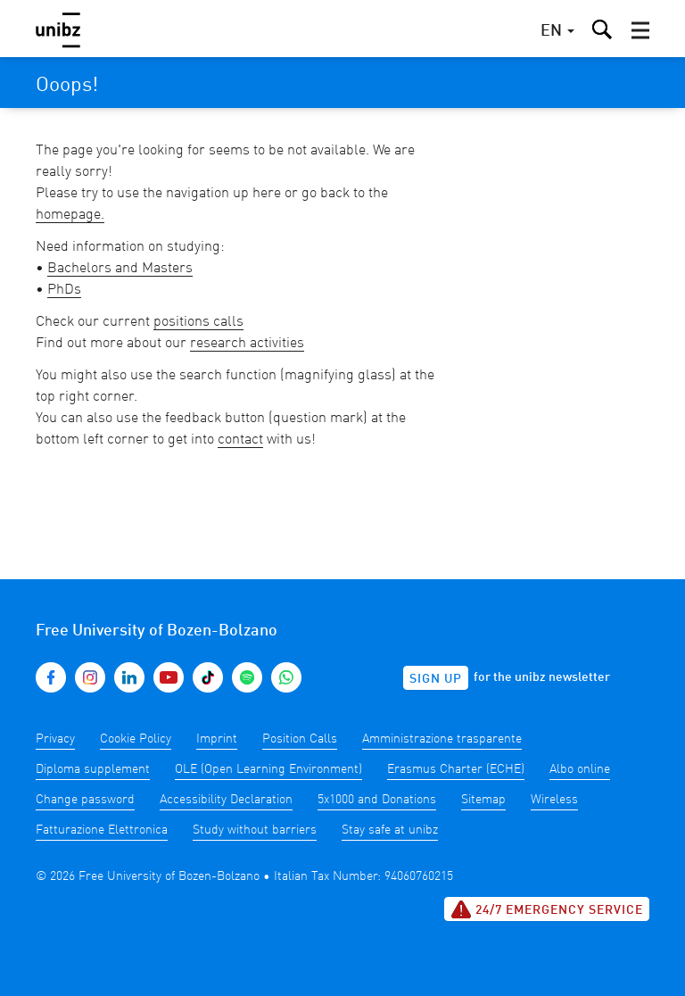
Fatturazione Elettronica (102, 830)
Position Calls (299, 739)
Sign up (435, 679)
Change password (85, 799)
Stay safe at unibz (390, 830)
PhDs (64, 290)
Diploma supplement (93, 769)
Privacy (55, 739)
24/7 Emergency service (546, 909)
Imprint (216, 739)
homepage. (70, 215)
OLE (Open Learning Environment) (268, 769)
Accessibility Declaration (226, 799)
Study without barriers (255, 830)
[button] (640, 30)
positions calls (198, 322)
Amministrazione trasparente (442, 739)
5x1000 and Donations (377, 799)
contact (240, 440)
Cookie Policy (135, 739)
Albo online (579, 769)
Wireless (554, 799)
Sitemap (483, 799)
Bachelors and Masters (120, 268)
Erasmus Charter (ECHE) (455, 769)
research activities (247, 343)
